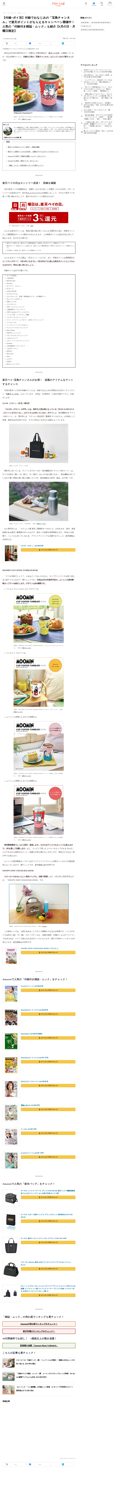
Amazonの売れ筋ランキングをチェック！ (39, 1324)
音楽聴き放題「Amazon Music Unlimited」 (39, 1345)
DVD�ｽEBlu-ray (86, 26)
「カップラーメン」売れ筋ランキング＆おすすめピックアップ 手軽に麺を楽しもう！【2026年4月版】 (98, 82)
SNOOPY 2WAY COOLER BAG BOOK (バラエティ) (39, 948)
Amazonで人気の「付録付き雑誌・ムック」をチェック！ (27, 156)
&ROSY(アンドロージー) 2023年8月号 (34, 1081)
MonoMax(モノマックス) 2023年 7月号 (34, 1058)
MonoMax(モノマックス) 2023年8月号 (34, 1010)
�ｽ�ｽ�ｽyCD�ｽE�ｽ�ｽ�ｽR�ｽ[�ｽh (92, 29)
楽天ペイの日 (53, 53)
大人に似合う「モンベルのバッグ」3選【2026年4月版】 (97, 111)
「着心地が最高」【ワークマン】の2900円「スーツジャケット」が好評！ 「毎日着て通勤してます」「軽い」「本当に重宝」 (98, 117)
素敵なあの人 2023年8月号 (30, 1105)
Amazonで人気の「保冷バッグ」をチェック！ (23, 161)
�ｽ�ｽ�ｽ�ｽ (85, 22)
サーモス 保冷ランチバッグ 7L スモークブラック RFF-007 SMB (43, 1238)
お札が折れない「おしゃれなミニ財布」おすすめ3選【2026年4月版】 (98, 76)
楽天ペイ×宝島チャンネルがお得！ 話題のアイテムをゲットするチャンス (33, 151)
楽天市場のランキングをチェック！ (39, 1331)
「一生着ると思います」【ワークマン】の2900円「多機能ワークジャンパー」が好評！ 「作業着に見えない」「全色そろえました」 (98, 125)
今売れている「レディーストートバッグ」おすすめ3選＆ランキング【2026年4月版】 (98, 71)
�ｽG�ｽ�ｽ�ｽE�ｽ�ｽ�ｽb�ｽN (101, 22)
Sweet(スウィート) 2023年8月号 (32, 986)
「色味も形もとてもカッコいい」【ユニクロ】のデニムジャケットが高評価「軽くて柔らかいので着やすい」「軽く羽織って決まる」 (98, 97)
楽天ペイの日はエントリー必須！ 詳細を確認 (23, 147)
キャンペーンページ (34, 193)
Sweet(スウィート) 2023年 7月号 (32, 1153)
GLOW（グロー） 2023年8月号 (32, 546)
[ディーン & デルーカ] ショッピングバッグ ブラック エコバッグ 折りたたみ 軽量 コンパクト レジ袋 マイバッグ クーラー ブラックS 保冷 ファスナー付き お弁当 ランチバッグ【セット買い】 (48, 1288)
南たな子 (66, 38)
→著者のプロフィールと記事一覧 (12, 137)
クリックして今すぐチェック (49, 550)
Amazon (44, 926)
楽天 (32, 226)
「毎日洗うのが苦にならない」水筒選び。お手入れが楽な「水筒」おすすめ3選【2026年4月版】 (98, 105)
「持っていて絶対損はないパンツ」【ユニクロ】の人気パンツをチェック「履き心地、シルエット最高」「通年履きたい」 (98, 89)
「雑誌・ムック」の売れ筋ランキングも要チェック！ (26, 165)
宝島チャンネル (26, 119)
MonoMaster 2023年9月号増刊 (31, 1034)
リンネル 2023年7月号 (29, 1129)
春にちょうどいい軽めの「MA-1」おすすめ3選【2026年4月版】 (98, 132)
